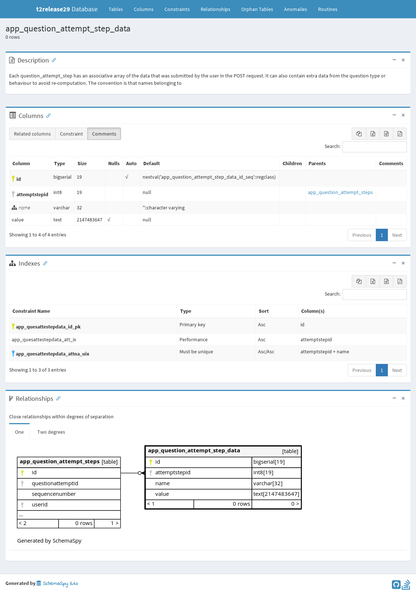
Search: (366, 146)
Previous (361, 235)
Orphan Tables (257, 9)
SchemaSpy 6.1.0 (57, 584)
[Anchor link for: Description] (52, 59)
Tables (118, 8)
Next (397, 235)
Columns (144, 9)
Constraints (177, 9)
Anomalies (295, 9)
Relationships (215, 9)
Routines (327, 9)
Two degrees (51, 432)
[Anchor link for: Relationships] (56, 398)
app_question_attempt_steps (340, 192)
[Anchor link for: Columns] (47, 115)
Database (67, 9)
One (19, 432)
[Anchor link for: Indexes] (43, 262)
